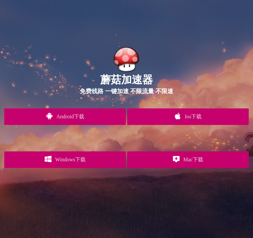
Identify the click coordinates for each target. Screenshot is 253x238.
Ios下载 (188, 116)
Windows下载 (65, 159)
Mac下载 (188, 159)
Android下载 (65, 116)
